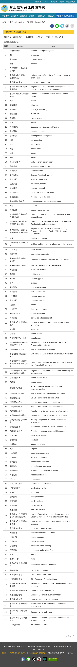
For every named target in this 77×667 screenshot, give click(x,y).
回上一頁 (71, 636)
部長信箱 (46, 2)
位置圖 (3, 653)
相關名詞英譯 (40, 22)
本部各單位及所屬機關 (65, 16)
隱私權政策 (22, 653)
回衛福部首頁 (70, 2)
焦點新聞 (32, 16)
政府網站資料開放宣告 (37, 653)
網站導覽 (38, 2)
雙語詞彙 (54, 2)
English (61, 2)
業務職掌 (23, 16)
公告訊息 (51, 16)
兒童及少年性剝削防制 (16, 22)
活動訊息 (41, 16)
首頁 (4, 22)
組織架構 (14, 16)
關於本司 (5, 16)
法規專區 (29, 22)
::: (35, 1)
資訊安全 (13, 653)
